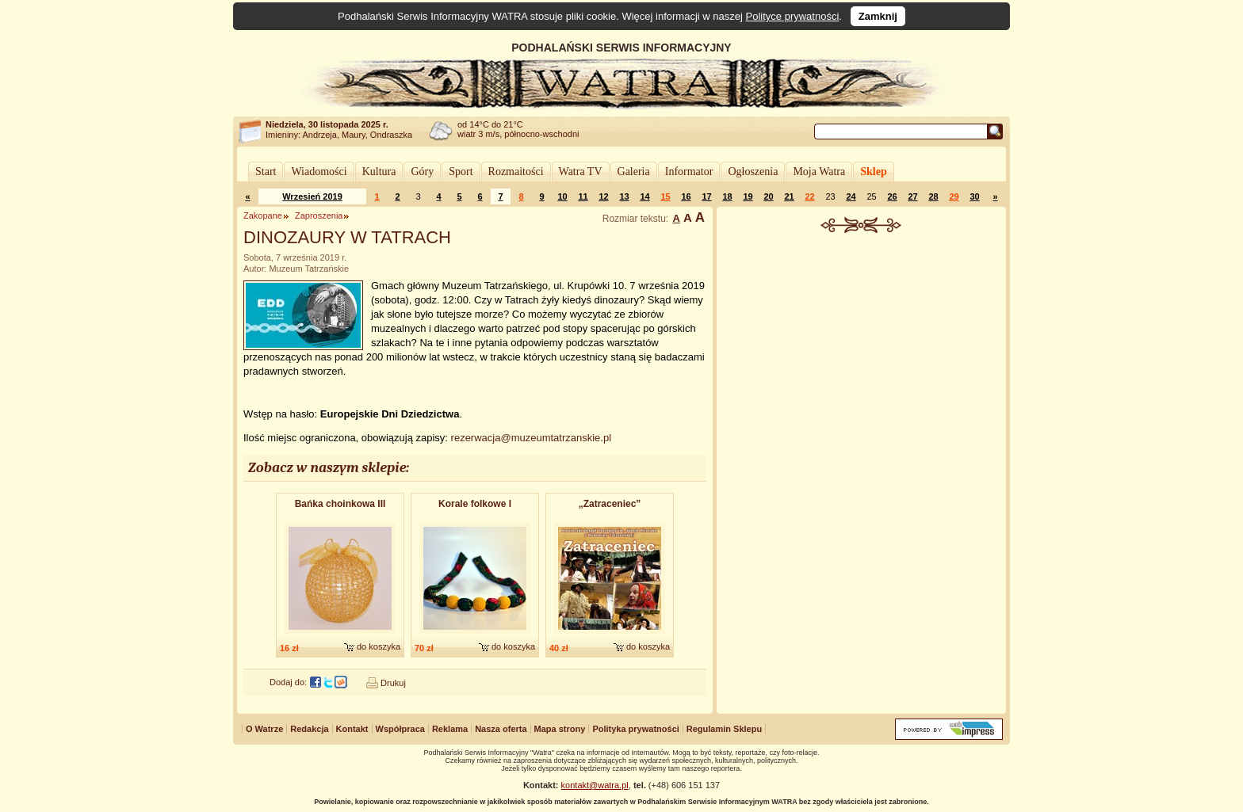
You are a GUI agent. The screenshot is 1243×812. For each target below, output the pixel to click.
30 (974, 196)
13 (624, 196)
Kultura (379, 171)
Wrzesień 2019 (312, 196)
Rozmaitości (516, 171)
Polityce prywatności (793, 16)
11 (582, 196)
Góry (422, 171)
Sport (460, 171)
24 (850, 196)
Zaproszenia (319, 215)
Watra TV (580, 171)
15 (665, 196)
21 (789, 196)
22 (809, 196)
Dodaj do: (288, 682)
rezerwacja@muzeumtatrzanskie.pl (531, 438)
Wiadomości (318, 171)
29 (953, 196)
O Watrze (264, 729)
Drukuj (393, 683)
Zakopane (262, 215)
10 (562, 196)
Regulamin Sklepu (724, 729)
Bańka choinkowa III (340, 503)
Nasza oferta (500, 729)
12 (603, 196)
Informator (689, 171)
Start (265, 171)
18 (727, 196)
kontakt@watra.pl (595, 785)
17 (706, 196)
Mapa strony (560, 729)
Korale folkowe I (474, 503)
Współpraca (400, 729)
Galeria (634, 171)
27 (912, 196)
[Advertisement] (862, 352)
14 (644, 196)
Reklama (450, 729)
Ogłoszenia (753, 171)
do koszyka (378, 646)
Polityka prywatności (635, 729)
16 (685, 196)
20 (768, 196)
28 (933, 196)
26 (892, 196)
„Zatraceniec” (610, 503)
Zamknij (878, 16)
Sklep (873, 171)
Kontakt (352, 729)
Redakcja (309, 729)
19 (747, 196)
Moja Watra (819, 171)
